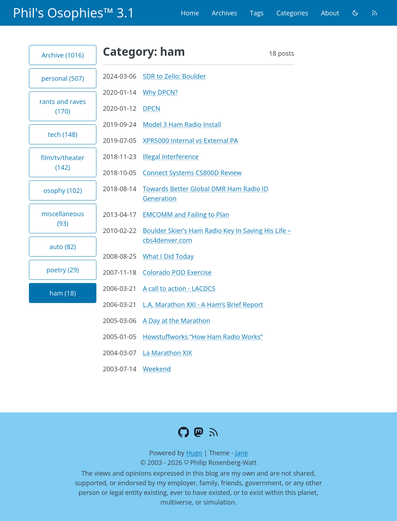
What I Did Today (168, 256)
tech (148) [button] (62, 134)
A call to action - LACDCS (179, 288)
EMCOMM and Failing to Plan (186, 214)
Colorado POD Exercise (177, 272)
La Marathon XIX (167, 352)
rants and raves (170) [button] (63, 106)
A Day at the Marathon (176, 320)
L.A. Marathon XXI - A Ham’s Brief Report (203, 304)
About (330, 13)
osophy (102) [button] (63, 190)
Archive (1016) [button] (62, 55)
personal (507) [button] (62, 78)
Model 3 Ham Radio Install (182, 124)
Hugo (194, 452)
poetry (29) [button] (62, 270)
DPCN (151, 108)
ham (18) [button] (63, 293)
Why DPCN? (160, 92)
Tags (256, 13)
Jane (241, 452)
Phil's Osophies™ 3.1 (74, 12)
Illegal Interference (171, 156)
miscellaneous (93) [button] (62, 218)
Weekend (157, 368)
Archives (224, 13)
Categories (292, 13)
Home (190, 13)
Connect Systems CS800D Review (192, 172)
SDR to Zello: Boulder (174, 76)
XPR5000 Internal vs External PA (190, 140)
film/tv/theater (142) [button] (63, 162)
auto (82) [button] (62, 246)
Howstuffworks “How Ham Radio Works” (203, 336)
